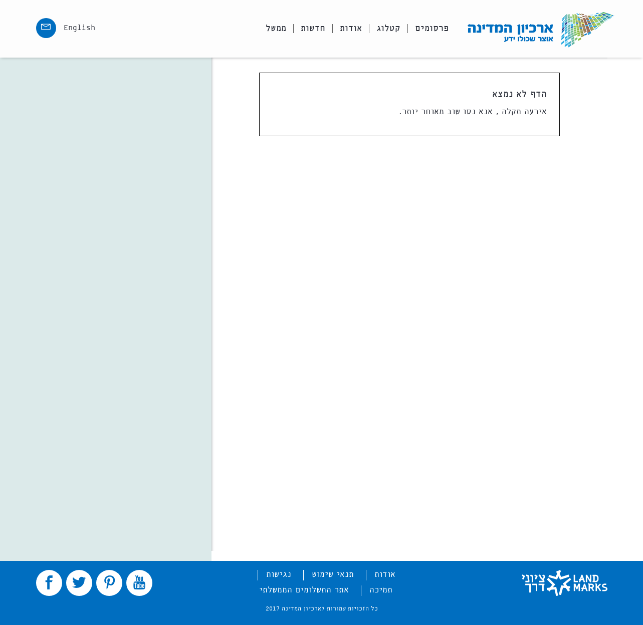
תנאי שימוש (333, 575)
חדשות (313, 28)
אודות (351, 28)
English (79, 28)
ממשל (276, 28)
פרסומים (432, 28)
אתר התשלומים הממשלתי (304, 590)
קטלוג (388, 28)
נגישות (278, 575)
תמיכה (380, 590)
